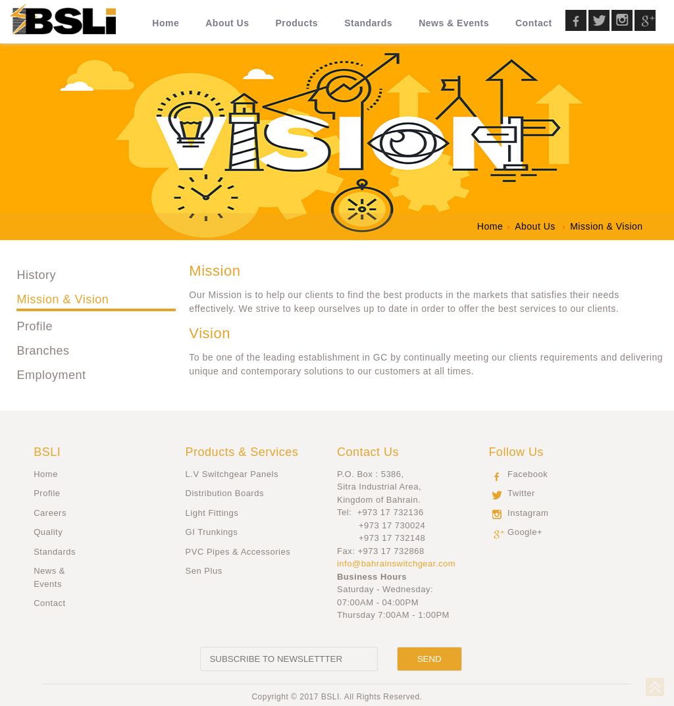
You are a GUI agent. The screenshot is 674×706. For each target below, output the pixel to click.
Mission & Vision (62, 299)
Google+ (524, 532)
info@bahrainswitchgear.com (396, 563)
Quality (48, 532)
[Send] (429, 659)
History (36, 275)
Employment (51, 375)
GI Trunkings (212, 532)
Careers (50, 513)
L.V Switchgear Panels (232, 474)
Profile (34, 326)
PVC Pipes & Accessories (238, 552)
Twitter (521, 493)
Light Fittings (212, 513)
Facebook (527, 474)
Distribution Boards (225, 493)
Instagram (527, 513)
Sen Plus (204, 571)
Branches (42, 350)
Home (46, 474)
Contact (49, 603)
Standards (55, 552)
